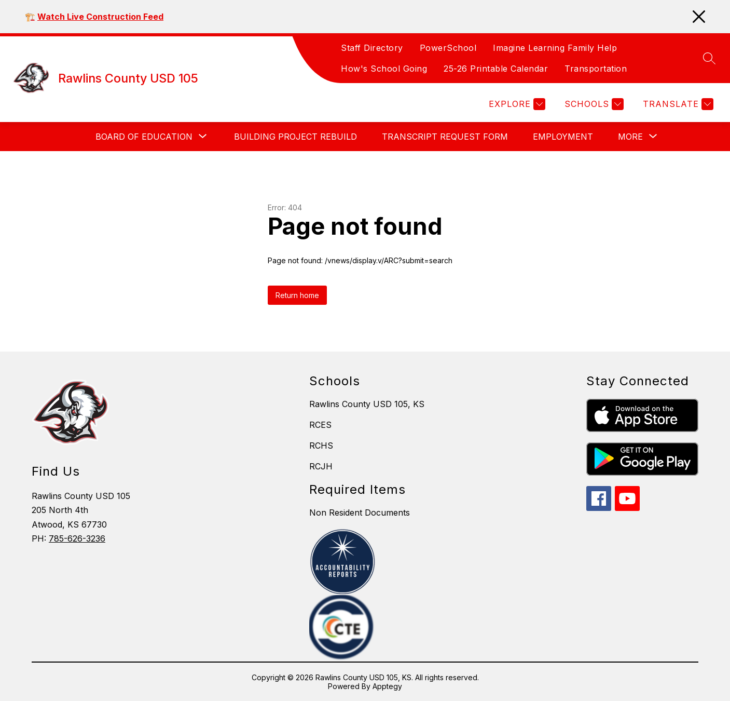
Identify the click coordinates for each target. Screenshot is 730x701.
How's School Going (384, 68)
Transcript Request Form (445, 136)
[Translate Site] (676, 104)
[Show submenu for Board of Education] (143, 136)
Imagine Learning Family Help (555, 48)
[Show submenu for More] (630, 136)
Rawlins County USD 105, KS (366, 404)
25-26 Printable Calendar (496, 68)
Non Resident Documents (359, 512)
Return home (297, 295)
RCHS (321, 445)
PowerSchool (448, 48)
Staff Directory (372, 48)
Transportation (595, 68)
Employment (563, 136)
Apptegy (387, 686)
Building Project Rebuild (295, 136)
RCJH (321, 466)
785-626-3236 (77, 538)
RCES (320, 425)
